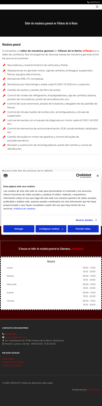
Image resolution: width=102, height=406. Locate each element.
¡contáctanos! (77, 248)
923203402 (95, 2)
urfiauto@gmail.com (16, 340)
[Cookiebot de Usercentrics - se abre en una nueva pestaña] (78, 175)
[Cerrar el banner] (98, 176)
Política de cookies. (25, 208)
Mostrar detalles (84, 220)
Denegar (18, 229)
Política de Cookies (12, 369)
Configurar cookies (51, 229)
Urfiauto (88, 50)
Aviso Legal (8, 362)
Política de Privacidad (13, 365)
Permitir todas (83, 229)
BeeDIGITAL (93, 393)
